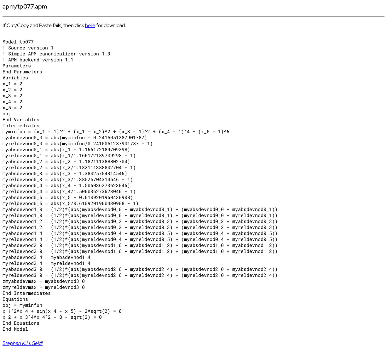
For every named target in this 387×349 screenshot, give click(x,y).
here (90, 25)
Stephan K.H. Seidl (23, 343)
